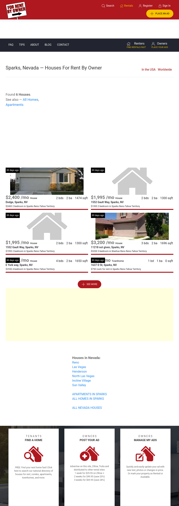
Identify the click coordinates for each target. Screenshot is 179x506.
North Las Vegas (83, 357)
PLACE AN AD (159, 14)
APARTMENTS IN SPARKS (89, 375)
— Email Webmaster (164, 495)
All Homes (30, 80)
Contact (63, 25)
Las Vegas (79, 348)
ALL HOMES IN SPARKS (88, 379)
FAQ (10, 25)
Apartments (15, 86)
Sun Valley (79, 366)
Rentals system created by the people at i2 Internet (122, 495)
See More (89, 265)
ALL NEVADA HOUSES (87, 388)
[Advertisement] (89, 118)
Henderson (79, 352)
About (34, 25)
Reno (75, 343)
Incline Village (81, 361)
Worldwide (165, 50)
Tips (22, 25)
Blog (48, 25)
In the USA (148, 50)
